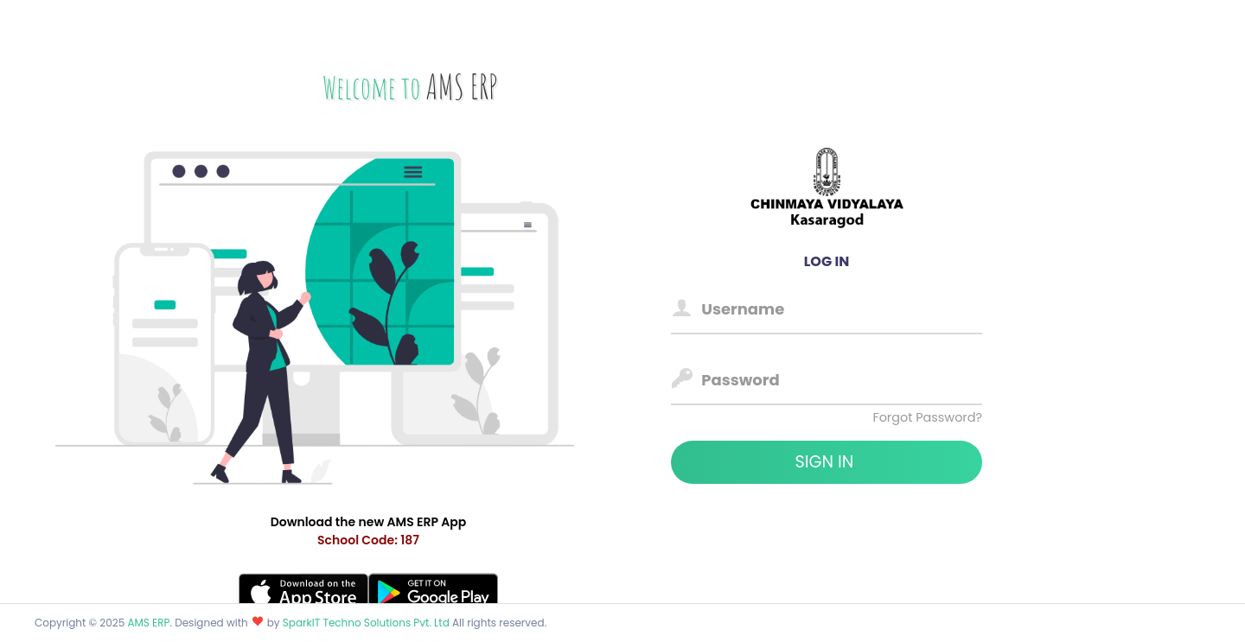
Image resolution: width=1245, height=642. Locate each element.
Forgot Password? (927, 417)
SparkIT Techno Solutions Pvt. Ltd (367, 622)
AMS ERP (148, 622)
